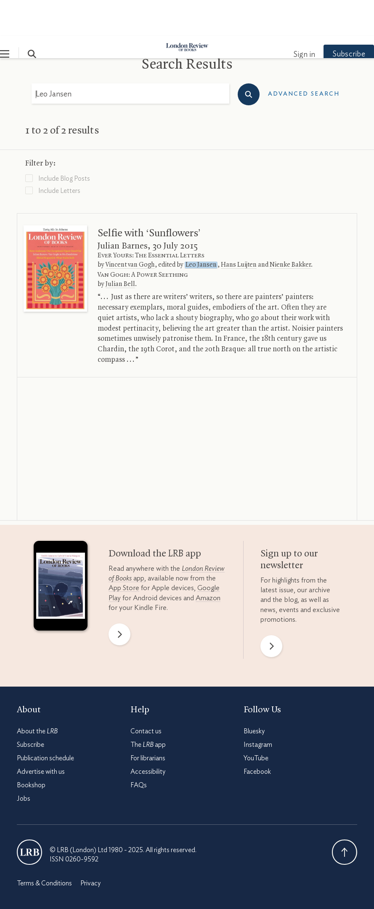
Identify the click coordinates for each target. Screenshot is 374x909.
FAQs (138, 749)
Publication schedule (45, 722)
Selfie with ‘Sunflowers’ (149, 197)
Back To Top (344, 816)
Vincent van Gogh (130, 229)
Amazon (208, 562)
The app (148, 709)
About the (37, 695)
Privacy (90, 847)
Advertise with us (41, 736)
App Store (124, 552)
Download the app (155, 518)
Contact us (146, 695)
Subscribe (332, 18)
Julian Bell (120, 248)
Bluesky (254, 695)
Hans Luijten (239, 229)
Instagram (258, 709)
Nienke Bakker (290, 229)
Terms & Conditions (44, 847)
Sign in (287, 19)
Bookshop (31, 749)
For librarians (147, 722)
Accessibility (147, 736)
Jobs (23, 762)
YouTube (256, 722)
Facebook (257, 736)
